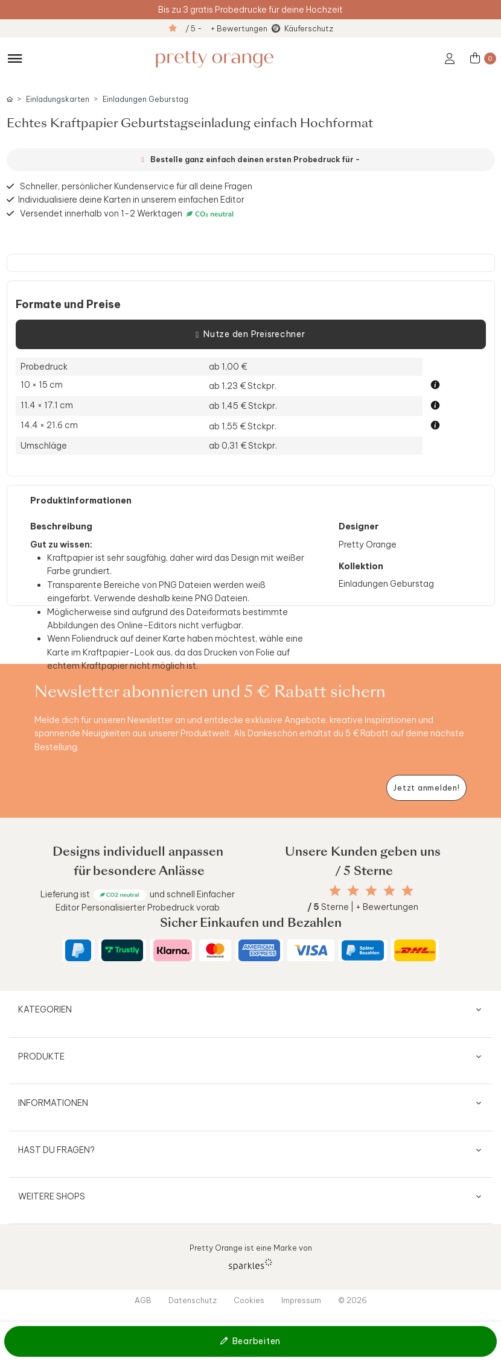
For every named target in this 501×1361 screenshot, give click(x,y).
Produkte (41, 1056)
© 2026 (352, 1300)
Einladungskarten (57, 99)
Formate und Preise (68, 304)
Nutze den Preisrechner (250, 335)
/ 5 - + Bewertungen (226, 28)
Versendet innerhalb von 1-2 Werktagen (128, 213)
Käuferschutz (308, 28)
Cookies (249, 1300)
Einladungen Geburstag (145, 99)
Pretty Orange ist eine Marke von (251, 1256)
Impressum (301, 1300)
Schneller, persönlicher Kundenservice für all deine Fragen (136, 186)
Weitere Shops (51, 1196)
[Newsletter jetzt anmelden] (426, 788)
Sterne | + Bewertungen (362, 907)
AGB (143, 1300)
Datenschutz (192, 1300)
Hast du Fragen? (56, 1150)
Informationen (53, 1102)
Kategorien (45, 1009)
